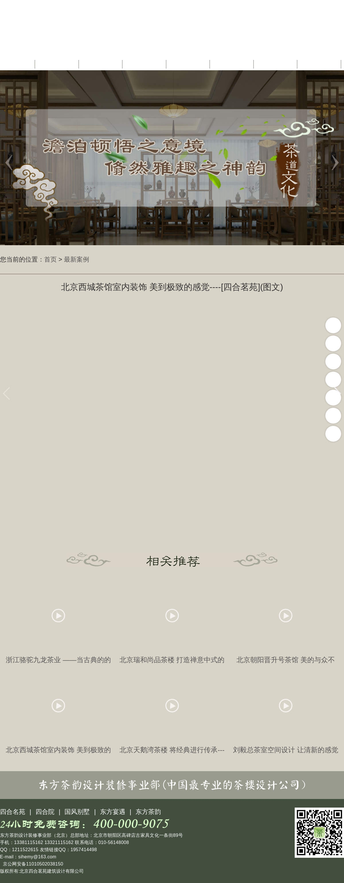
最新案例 (76, 259)
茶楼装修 (145, 64)
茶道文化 (188, 64)
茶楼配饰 (232, 64)
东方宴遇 (112, 811)
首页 (19, 64)
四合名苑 (12, 811)
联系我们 (320, 64)
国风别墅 (77, 811)
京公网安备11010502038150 (32, 863)
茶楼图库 (276, 64)
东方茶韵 (148, 811)
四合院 (45, 811)
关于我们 (57, 64)
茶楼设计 (101, 64)
